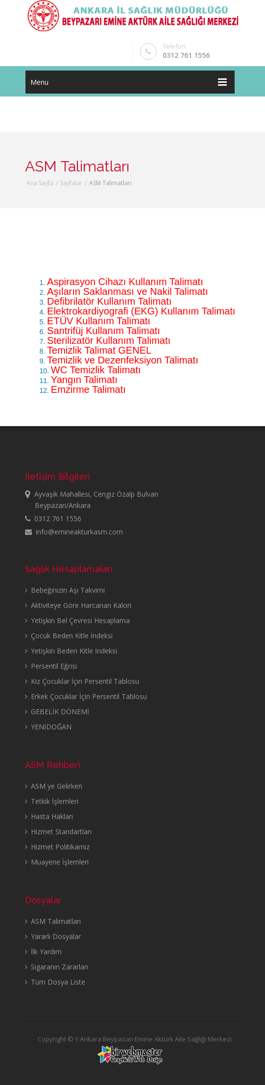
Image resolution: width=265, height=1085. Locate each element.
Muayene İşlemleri (57, 862)
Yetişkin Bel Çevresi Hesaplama (77, 620)
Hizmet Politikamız (57, 846)
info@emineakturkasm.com (74, 531)
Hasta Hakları (49, 816)
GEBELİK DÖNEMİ (57, 711)
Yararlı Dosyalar (53, 936)
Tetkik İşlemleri (51, 801)
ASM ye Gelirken (53, 786)
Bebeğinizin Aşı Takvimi (65, 590)
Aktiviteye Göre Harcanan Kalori (78, 605)
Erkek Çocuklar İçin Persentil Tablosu (86, 696)
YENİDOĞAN (48, 726)
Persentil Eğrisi (51, 666)
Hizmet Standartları (58, 831)
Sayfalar (71, 183)
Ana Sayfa (39, 183)
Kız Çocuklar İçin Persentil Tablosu (82, 681)
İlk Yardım (43, 951)
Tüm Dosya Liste (55, 982)
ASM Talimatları (53, 921)
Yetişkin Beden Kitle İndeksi (71, 650)
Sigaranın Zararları (56, 966)
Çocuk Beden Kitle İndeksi (69, 635)
